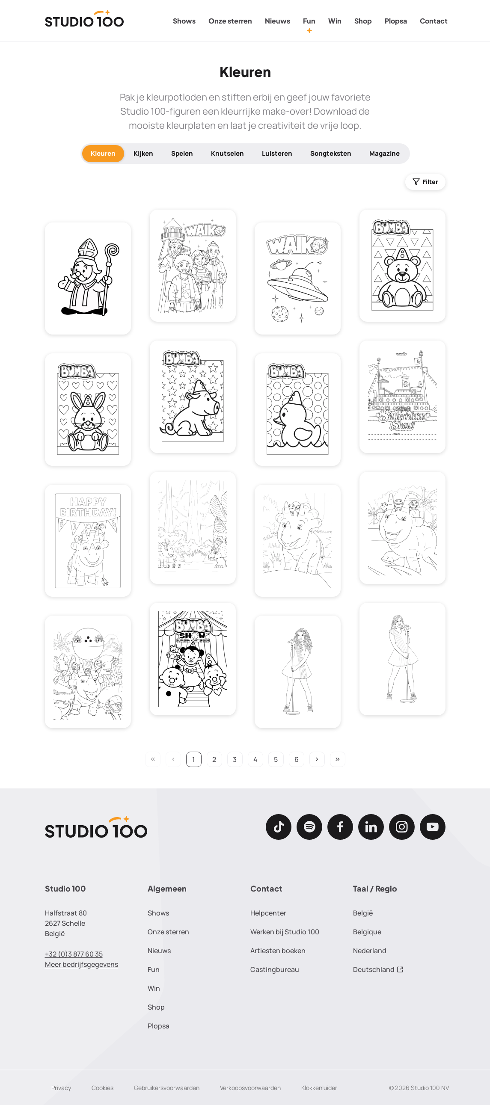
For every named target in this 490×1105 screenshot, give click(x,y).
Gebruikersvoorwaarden (166, 1088)
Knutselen (227, 153)
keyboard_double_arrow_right (337, 759)
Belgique (367, 931)
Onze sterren (230, 20)
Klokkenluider (319, 1088)
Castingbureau (274, 969)
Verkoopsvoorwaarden (250, 1088)
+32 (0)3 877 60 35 (74, 954)
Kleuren (103, 153)
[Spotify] (309, 827)
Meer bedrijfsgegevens (81, 964)
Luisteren (277, 153)
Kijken (143, 153)
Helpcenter (268, 913)
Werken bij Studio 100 (284, 931)
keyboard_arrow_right (317, 759)
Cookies (102, 1088)
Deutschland (378, 969)
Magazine (384, 153)
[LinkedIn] (371, 827)
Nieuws (277, 20)
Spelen (182, 153)
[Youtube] (432, 827)
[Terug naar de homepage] (84, 21)
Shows (184, 20)
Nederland (369, 950)
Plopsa (396, 20)
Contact (434, 20)
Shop (363, 20)
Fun (309, 20)
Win (335, 20)
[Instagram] (402, 827)
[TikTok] (278, 827)
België (363, 913)
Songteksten (330, 153)
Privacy (61, 1088)
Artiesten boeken (278, 950)
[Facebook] (340, 827)
